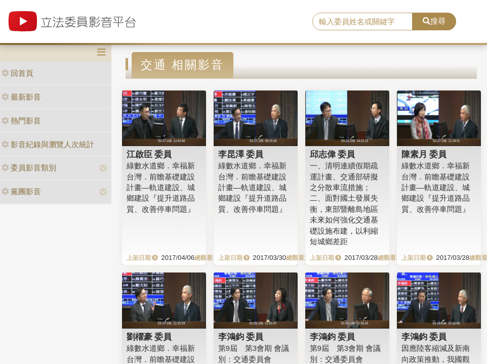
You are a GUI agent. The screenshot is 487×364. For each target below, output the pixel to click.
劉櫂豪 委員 (149, 336)
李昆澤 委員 (241, 154)
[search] (362, 22)
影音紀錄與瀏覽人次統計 (48, 144)
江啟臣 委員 (149, 154)
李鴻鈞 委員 (241, 336)
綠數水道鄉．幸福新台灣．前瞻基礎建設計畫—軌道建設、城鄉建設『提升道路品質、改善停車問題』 (161, 187)
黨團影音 (21, 191)
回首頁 (17, 73)
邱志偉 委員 (332, 154)
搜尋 (434, 21)
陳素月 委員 (424, 154)
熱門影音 (21, 120)
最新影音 (21, 97)
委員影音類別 (29, 167)
